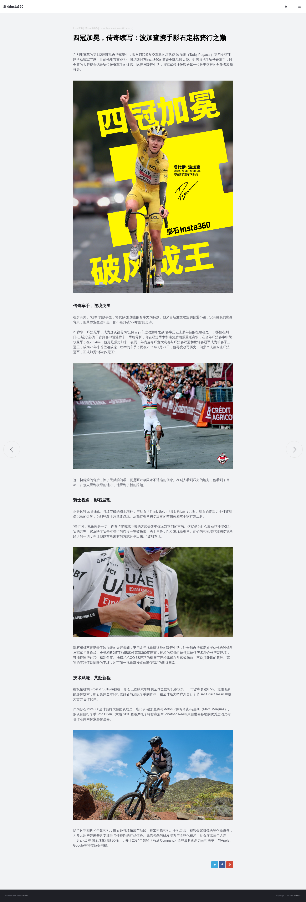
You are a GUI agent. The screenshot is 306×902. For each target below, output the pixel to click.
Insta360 (78, 28)
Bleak (25, 896)
